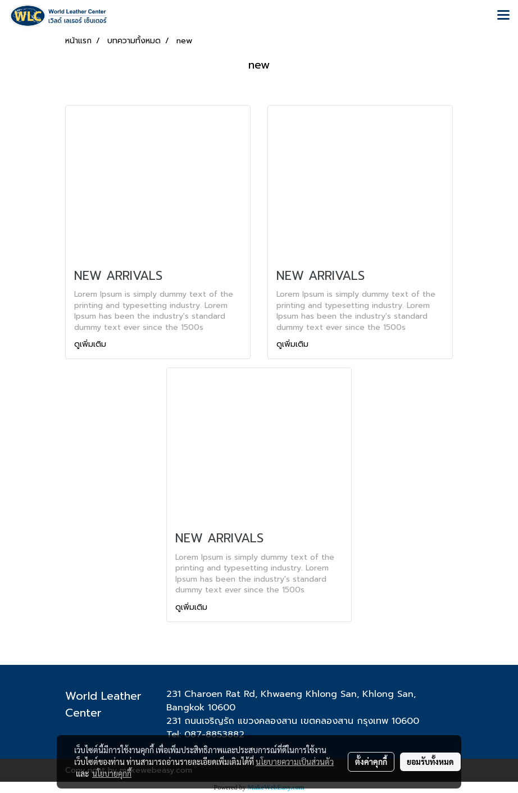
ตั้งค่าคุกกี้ (371, 761)
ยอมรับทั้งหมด (430, 761)
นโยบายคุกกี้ (111, 773)
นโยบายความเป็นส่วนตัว (295, 761)
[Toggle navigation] (503, 15)
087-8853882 (214, 734)
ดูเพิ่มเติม (91, 344)
